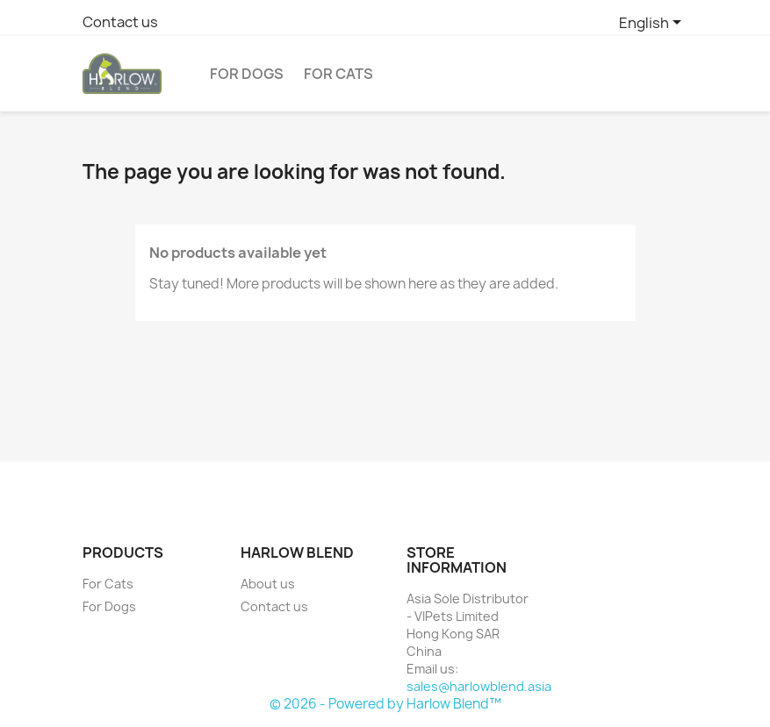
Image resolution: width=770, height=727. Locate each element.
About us (268, 583)
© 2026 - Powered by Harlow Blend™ (385, 704)
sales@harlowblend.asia (479, 686)
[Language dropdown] (653, 23)
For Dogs (247, 73)
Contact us (120, 22)
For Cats (338, 73)
